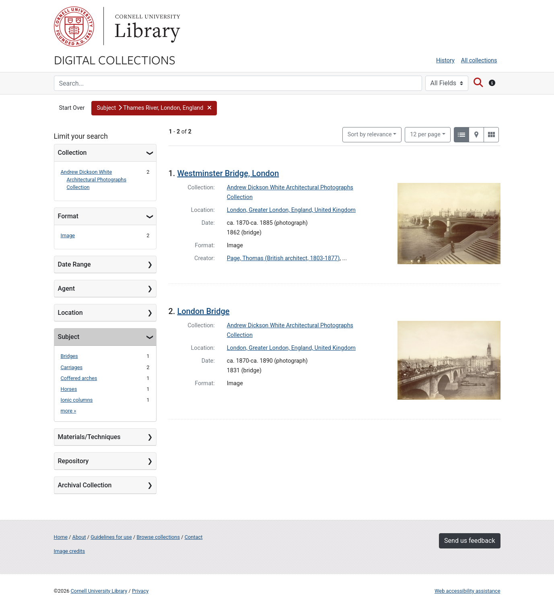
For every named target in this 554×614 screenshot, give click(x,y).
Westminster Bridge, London (228, 173)
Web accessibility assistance (467, 591)
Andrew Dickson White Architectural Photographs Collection (94, 179)
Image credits (69, 551)
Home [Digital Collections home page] (61, 537)
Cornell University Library (99, 591)
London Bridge (203, 311)
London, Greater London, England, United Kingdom (291, 210)
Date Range (74, 264)
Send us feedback (469, 540)
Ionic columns (77, 400)
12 (425, 134)
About (79, 537)
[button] (153, 108)
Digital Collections (114, 59)
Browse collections (158, 537)
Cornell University (74, 26)
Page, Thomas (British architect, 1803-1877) (283, 258)
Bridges (69, 356)
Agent (66, 288)
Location (70, 312)
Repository (73, 461)
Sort (370, 134)
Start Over (72, 108)
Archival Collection (85, 485)
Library (146, 26)
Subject (69, 337)
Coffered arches (79, 378)
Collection (72, 152)
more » (68, 411)
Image (68, 235)
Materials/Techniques (89, 437)
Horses (69, 389)
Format (68, 216)
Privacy (140, 591)
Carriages (72, 367)
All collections (479, 60)
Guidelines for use (111, 537)
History (445, 60)
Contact (194, 537)
